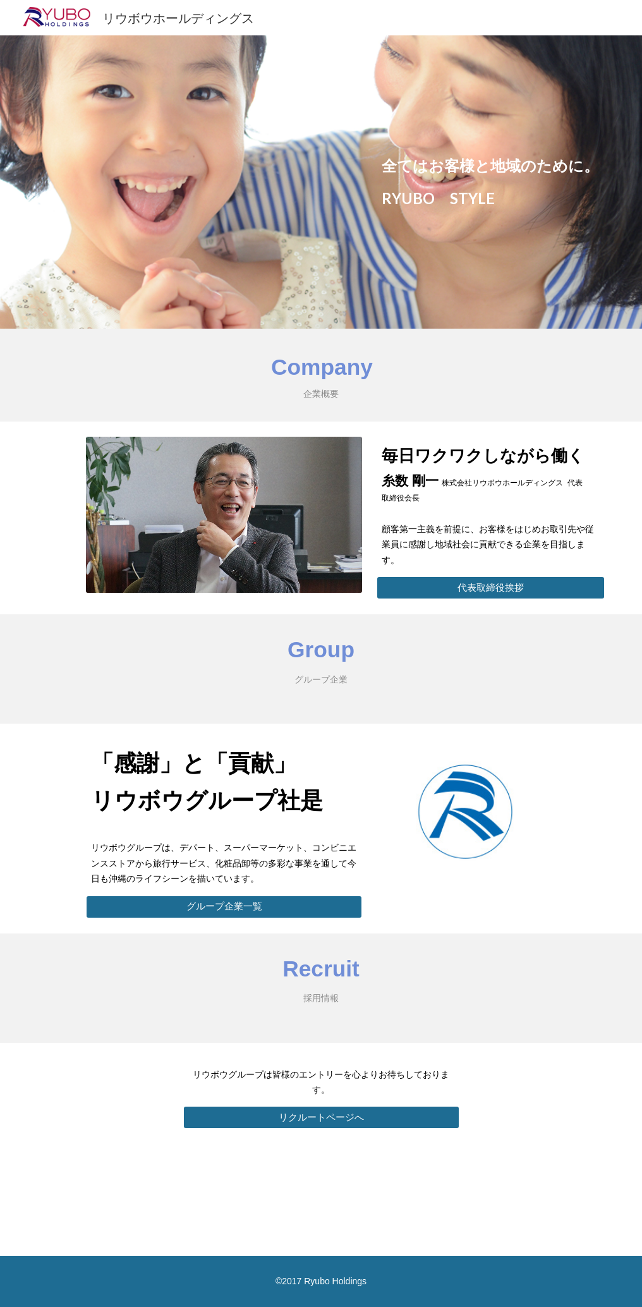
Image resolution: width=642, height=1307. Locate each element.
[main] (490, 182)
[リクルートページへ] (321, 1117)
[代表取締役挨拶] (490, 588)
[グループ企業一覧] (224, 906)
